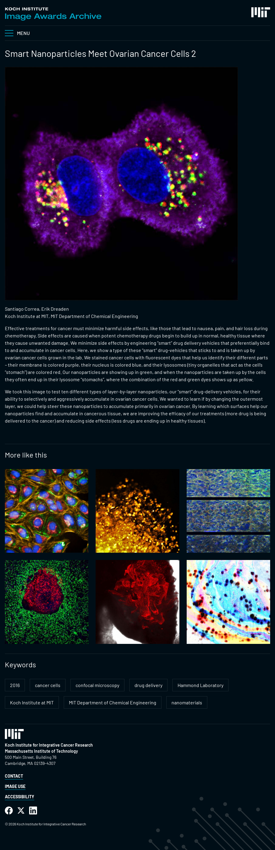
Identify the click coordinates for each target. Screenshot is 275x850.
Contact (14, 776)
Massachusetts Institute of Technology (41, 751)
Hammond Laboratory (200, 685)
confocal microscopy (97, 685)
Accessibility (19, 796)
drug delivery (148, 685)
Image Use (15, 786)
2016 (15, 685)
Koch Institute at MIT (32, 702)
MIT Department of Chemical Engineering (112, 702)
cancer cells (47, 685)
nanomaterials (186, 702)
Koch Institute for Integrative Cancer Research (49, 745)
